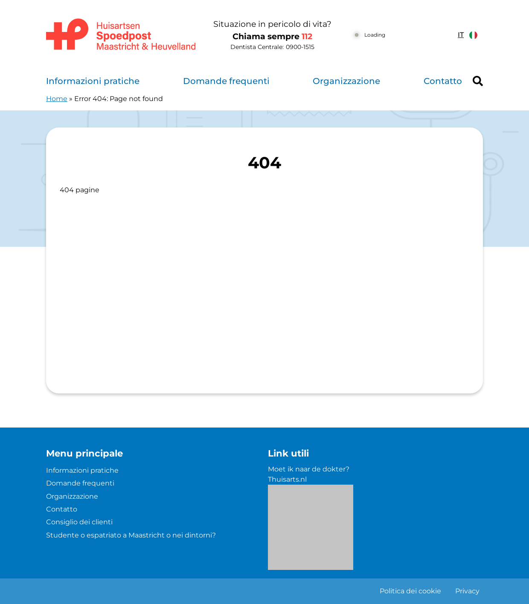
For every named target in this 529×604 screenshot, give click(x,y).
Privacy (467, 591)
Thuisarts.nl (287, 479)
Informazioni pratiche (93, 81)
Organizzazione (346, 81)
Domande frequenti (226, 81)
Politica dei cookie (410, 591)
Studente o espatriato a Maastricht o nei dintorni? (131, 535)
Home (56, 99)
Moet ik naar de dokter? (308, 469)
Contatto (443, 81)
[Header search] (478, 81)
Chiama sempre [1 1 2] (272, 36)
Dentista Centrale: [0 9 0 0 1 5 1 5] (272, 47)
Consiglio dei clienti (79, 522)
